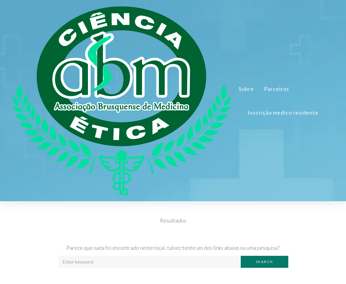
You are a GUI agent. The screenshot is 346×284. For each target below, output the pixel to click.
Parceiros (276, 89)
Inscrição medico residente (283, 113)
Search (264, 263)
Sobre (246, 89)
